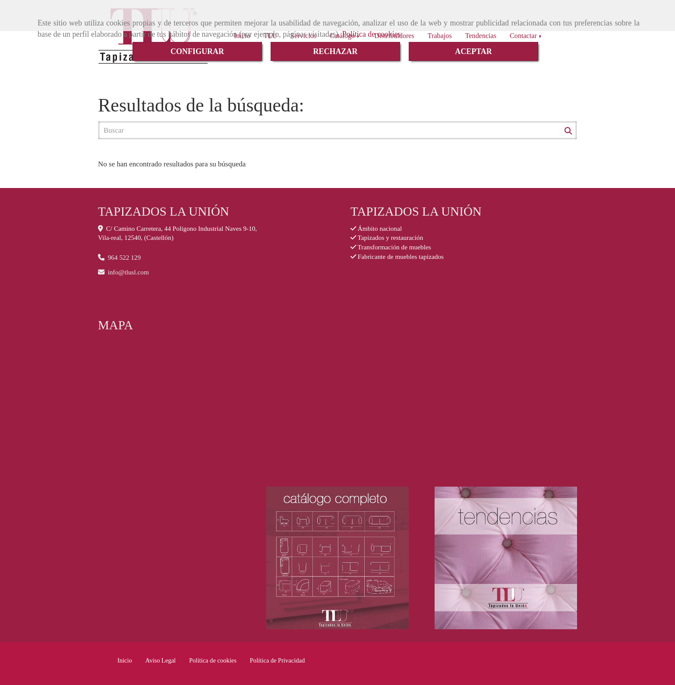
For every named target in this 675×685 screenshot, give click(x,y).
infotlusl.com (128, 272)
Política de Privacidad (277, 660)
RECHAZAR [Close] (335, 51)
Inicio (124, 660)
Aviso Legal (160, 660)
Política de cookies (371, 34)
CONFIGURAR (197, 51)
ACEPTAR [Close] (473, 51)
